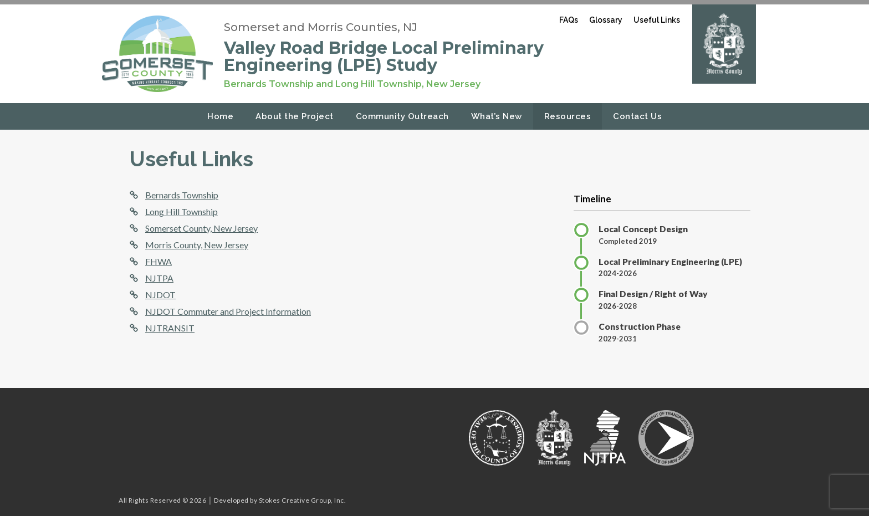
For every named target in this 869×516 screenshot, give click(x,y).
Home (220, 116)
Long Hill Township (181, 211)
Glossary (605, 20)
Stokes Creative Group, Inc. (302, 500)
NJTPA (159, 278)
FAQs (568, 20)
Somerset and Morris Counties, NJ (320, 27)
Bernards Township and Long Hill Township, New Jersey (352, 84)
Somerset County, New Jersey (201, 228)
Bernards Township (181, 195)
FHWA (158, 261)
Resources (567, 116)
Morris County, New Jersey (196, 244)
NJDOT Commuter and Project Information (228, 311)
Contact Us (637, 116)
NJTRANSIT (170, 328)
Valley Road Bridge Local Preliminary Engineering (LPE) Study (384, 56)
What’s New (496, 116)
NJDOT (160, 294)
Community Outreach (402, 116)
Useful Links (656, 20)
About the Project (294, 116)
